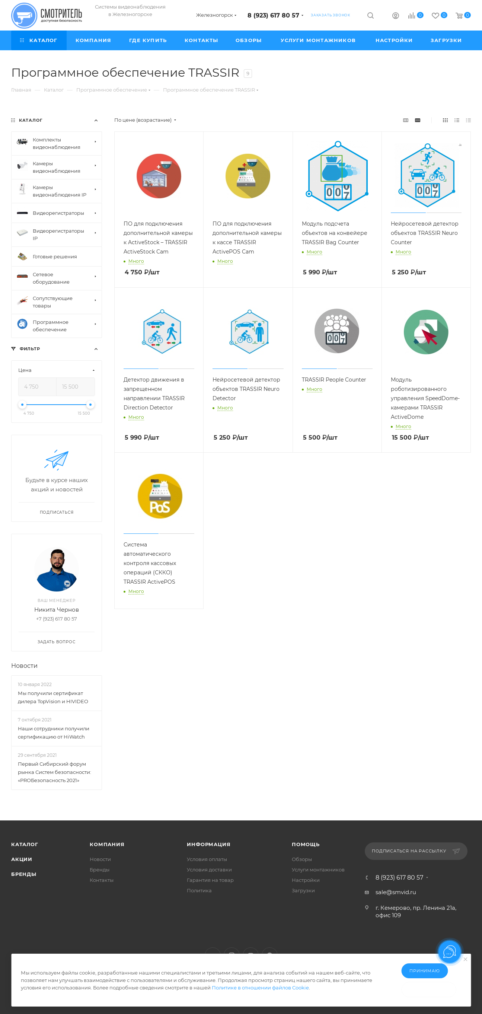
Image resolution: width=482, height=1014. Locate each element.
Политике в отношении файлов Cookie (260, 988)
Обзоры (302, 859)
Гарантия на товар (210, 880)
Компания (107, 844)
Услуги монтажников (318, 870)
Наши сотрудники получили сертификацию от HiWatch (53, 733)
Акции (21, 859)
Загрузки (303, 890)
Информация (208, 844)
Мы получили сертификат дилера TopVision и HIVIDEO (53, 697)
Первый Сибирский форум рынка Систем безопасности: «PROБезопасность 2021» (54, 772)
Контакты (102, 880)
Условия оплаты (207, 859)
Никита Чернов (56, 609)
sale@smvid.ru (396, 892)
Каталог (24, 844)
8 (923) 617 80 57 (273, 15)
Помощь (306, 844)
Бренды (23, 874)
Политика (199, 890)
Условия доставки (209, 870)
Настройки (306, 880)
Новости (24, 665)
